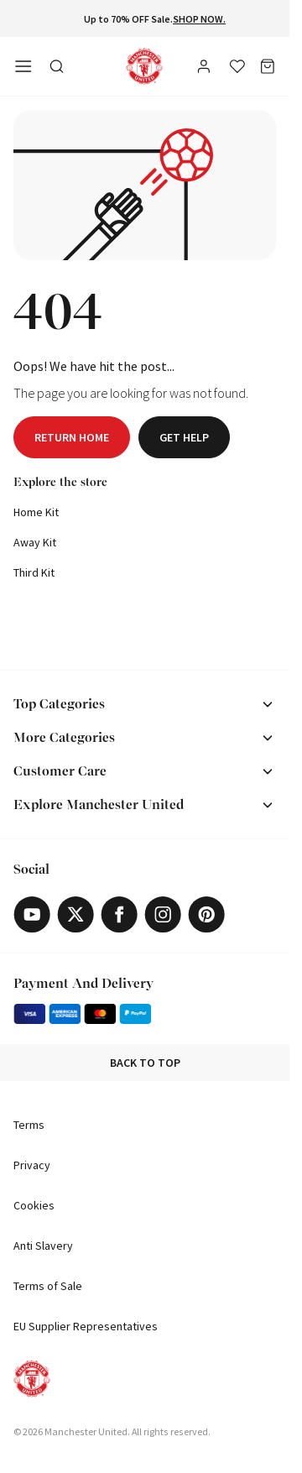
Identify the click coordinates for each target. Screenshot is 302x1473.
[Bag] (267, 66)
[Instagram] (162, 914)
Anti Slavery (43, 1245)
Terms (28, 1124)
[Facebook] (119, 914)
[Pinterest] (206, 914)
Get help (184, 437)
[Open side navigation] (23, 66)
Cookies (34, 1205)
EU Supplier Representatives (85, 1326)
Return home (71, 437)
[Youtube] (31, 914)
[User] (205, 69)
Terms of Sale (47, 1285)
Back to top (145, 1062)
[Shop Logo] (144, 66)
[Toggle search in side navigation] (57, 66)
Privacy (31, 1165)
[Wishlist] (237, 66)
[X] (75, 914)
